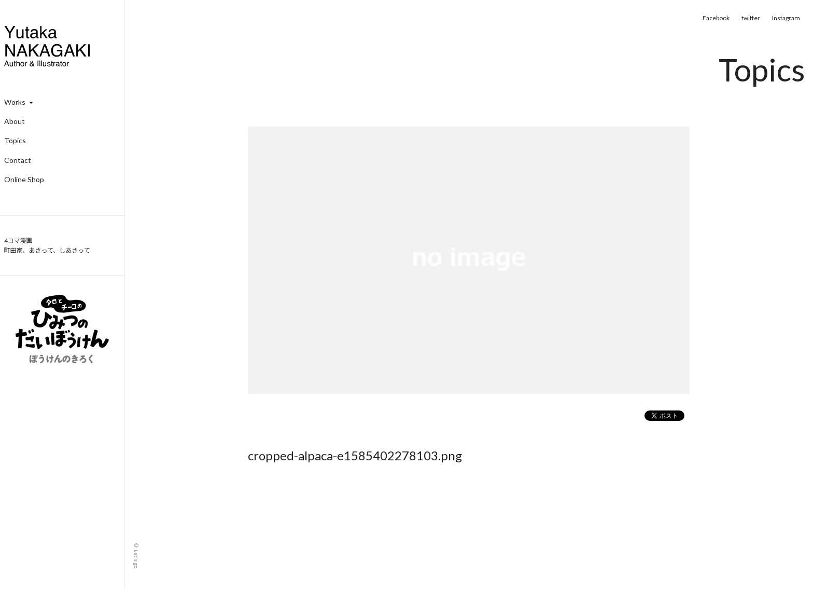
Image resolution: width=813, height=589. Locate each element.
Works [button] (18, 102)
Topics (15, 140)
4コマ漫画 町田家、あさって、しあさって (47, 245)
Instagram (786, 18)
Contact (17, 160)
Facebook (716, 18)
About (14, 121)
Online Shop (24, 179)
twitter (750, 18)
